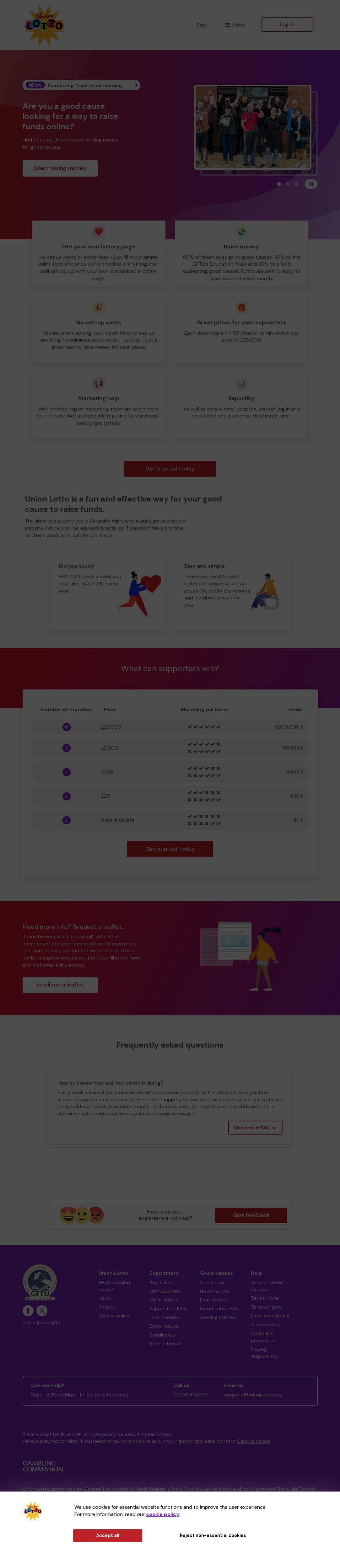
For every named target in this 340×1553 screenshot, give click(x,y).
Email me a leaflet (60, 984)
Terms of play (266, 1307)
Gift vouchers (165, 1291)
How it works (164, 1317)
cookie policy (162, 1514)
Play (202, 25)
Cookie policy (114, 1315)
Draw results (163, 1326)
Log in (287, 24)
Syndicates (162, 1335)
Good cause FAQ (219, 1308)
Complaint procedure (263, 1337)
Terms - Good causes (267, 1286)
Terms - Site (265, 1298)
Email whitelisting (270, 1315)
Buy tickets (162, 1282)
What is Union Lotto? (114, 1286)
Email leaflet (213, 1299)
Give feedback (251, 1215)
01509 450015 (190, 1394)
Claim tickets (164, 1299)
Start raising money (60, 168)
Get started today (170, 468)
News (105, 1298)
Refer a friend (164, 1343)
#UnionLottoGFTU (41, 1323)
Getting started (218, 1317)
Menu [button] (235, 25)
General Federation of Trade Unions (124, 1489)
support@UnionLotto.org (253, 1394)
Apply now (212, 1282)
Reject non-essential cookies (213, 1535)
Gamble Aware (253, 1441)
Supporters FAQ (167, 1308)
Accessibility (265, 1324)
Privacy (107, 1307)
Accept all (107, 1535)
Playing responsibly (264, 1353)
